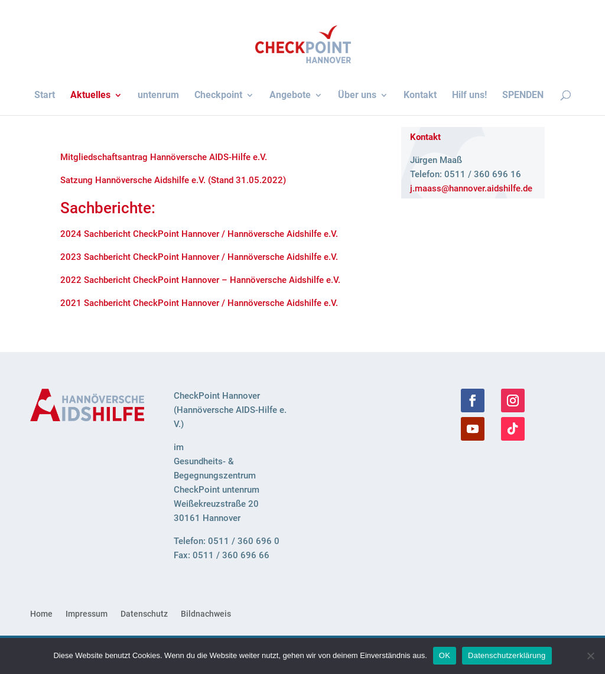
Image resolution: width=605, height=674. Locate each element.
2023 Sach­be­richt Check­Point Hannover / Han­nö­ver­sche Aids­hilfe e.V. (199, 257)
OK (444, 655)
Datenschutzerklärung (506, 655)
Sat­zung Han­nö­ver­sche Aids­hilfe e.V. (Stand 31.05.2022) (173, 180)
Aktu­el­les (90, 95)
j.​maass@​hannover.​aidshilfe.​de (471, 188)
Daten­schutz (144, 614)
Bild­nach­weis (206, 614)
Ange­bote (290, 95)
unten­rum (158, 95)
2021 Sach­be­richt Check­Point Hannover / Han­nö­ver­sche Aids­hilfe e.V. (199, 303)
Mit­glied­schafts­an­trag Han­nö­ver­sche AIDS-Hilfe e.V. (163, 157)
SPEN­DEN (523, 95)
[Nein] (590, 656)
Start (44, 95)
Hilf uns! (469, 95)
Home (41, 614)
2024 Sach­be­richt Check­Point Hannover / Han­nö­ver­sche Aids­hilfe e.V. (199, 234)
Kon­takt (420, 95)
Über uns (357, 95)
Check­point (218, 95)
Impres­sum (87, 614)
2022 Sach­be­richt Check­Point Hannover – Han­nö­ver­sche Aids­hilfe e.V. (200, 280)
